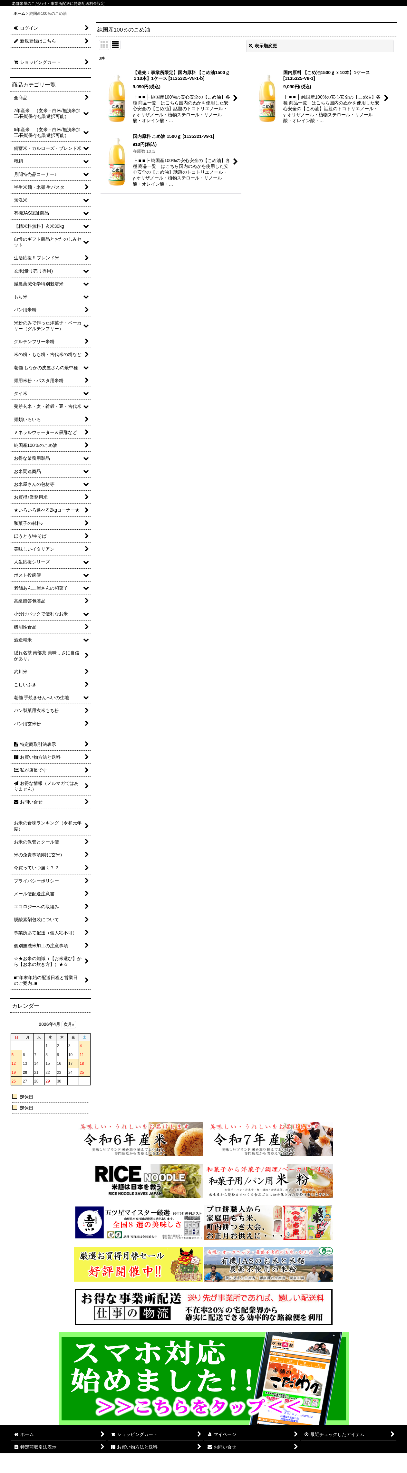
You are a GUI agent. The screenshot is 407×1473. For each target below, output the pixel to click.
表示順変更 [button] (263, 45)
